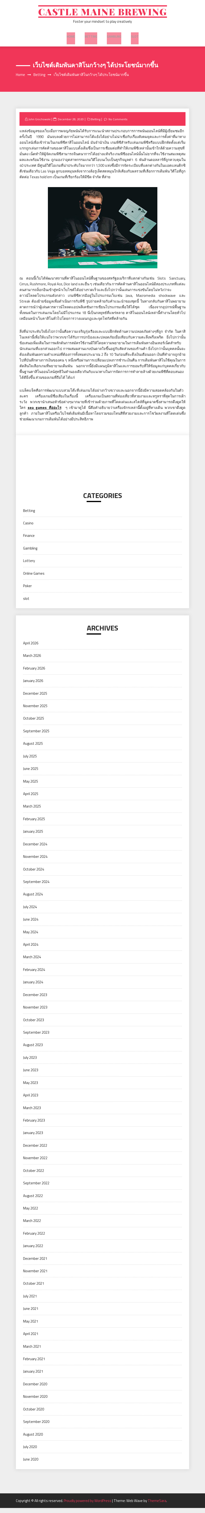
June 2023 (30, 1075)
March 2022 (32, 1225)
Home (72, 38)
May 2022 (30, 1213)
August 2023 (33, 1050)
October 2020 (33, 1414)
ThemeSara (157, 1505)
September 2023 (36, 1037)
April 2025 (30, 799)
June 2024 (30, 924)
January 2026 (33, 685)
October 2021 (33, 1288)
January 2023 (33, 1137)
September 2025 (36, 736)
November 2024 (35, 861)
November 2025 (35, 711)
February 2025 (34, 824)
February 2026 (34, 673)
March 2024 (32, 962)
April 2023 (30, 1100)
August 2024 (33, 899)
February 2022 (34, 1238)
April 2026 (30, 648)
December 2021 (35, 1263)
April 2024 (30, 949)
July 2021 (30, 1301)
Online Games (34, 578)
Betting (91, 38)
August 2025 (33, 748)
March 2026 (32, 660)
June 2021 (30, 1313)
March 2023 (32, 1112)
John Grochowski (40, 123)
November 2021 (35, 1276)
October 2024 (33, 874)
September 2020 (36, 1426)
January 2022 (33, 1251)
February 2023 (34, 1125)
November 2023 (35, 1012)
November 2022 (35, 1163)
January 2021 (33, 1376)
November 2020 (35, 1401)
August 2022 (33, 1200)
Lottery (29, 565)
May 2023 (30, 1087)
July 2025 (30, 761)
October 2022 (33, 1175)
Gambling (113, 38)
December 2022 (35, 1150)
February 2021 (34, 1364)
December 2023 (35, 1000)
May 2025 (30, 786)
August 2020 (33, 1439)
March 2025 (32, 811)
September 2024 (36, 886)
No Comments (120, 123)
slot (133, 38)
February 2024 (34, 974)
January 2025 (33, 836)
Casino (28, 528)
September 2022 (36, 1188)
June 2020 (30, 1464)
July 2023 (30, 1062)
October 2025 (33, 723)
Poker (27, 591)
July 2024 (30, 912)
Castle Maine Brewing (102, 14)
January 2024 (33, 987)
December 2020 (35, 1389)
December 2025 (35, 698)
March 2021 (32, 1351)
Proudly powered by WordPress (88, 1505)
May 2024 (30, 937)
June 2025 (30, 773)
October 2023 (33, 1024)
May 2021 (30, 1326)
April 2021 (30, 1338)
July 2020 (30, 1452)
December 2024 (35, 849)
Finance (29, 540)
